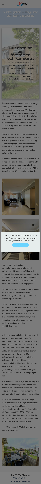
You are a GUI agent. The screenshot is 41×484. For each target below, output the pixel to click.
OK (20, 245)
